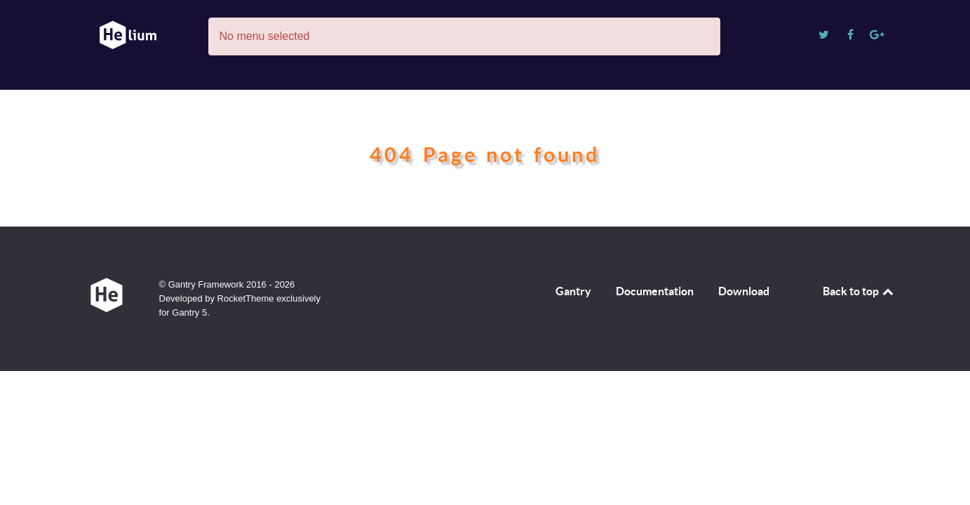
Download (743, 291)
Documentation (655, 291)
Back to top (859, 291)
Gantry (573, 291)
